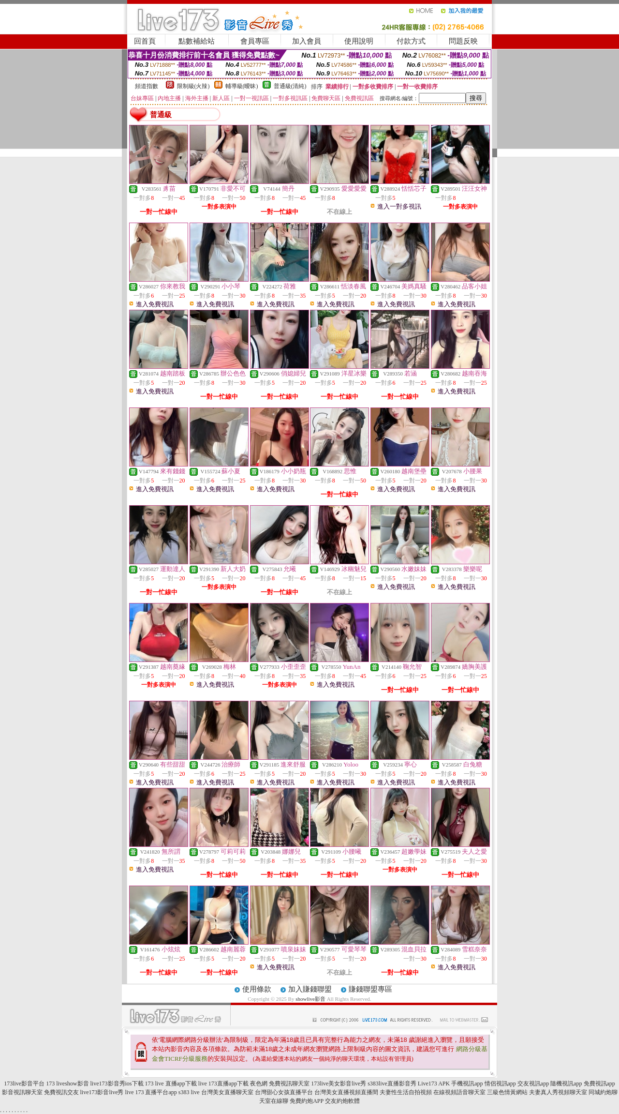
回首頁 (145, 41)
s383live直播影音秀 (392, 1083)
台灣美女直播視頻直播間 (346, 1092)
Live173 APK (434, 1083)
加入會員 (306, 41)
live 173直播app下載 (223, 1083)
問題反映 (463, 41)
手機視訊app (467, 1083)
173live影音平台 (24, 1083)
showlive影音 (310, 999)
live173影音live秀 (102, 1092)
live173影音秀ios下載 (117, 1083)
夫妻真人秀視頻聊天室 (558, 1092)
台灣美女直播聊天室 (227, 1092)
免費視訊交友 (61, 1092)
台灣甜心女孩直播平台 (284, 1092)
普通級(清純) (290, 86)
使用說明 (358, 41)
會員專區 (254, 41)
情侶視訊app (500, 1083)
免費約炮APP (307, 1101)
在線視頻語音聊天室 (459, 1092)
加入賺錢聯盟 (310, 989)
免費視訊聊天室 (289, 1083)
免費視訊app (599, 1083)
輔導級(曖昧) (241, 86)
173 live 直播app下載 (171, 1083)
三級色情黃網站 (507, 1092)
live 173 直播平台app (151, 1092)
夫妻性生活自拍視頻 (406, 1092)
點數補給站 (196, 41)
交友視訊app (533, 1083)
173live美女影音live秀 (338, 1083)
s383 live (189, 1092)
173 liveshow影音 (67, 1083)
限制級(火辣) (193, 86)
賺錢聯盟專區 (370, 989)
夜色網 (258, 1083)
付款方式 (411, 41)
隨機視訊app (566, 1083)
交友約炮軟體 (342, 1101)
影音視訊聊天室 (22, 1092)
